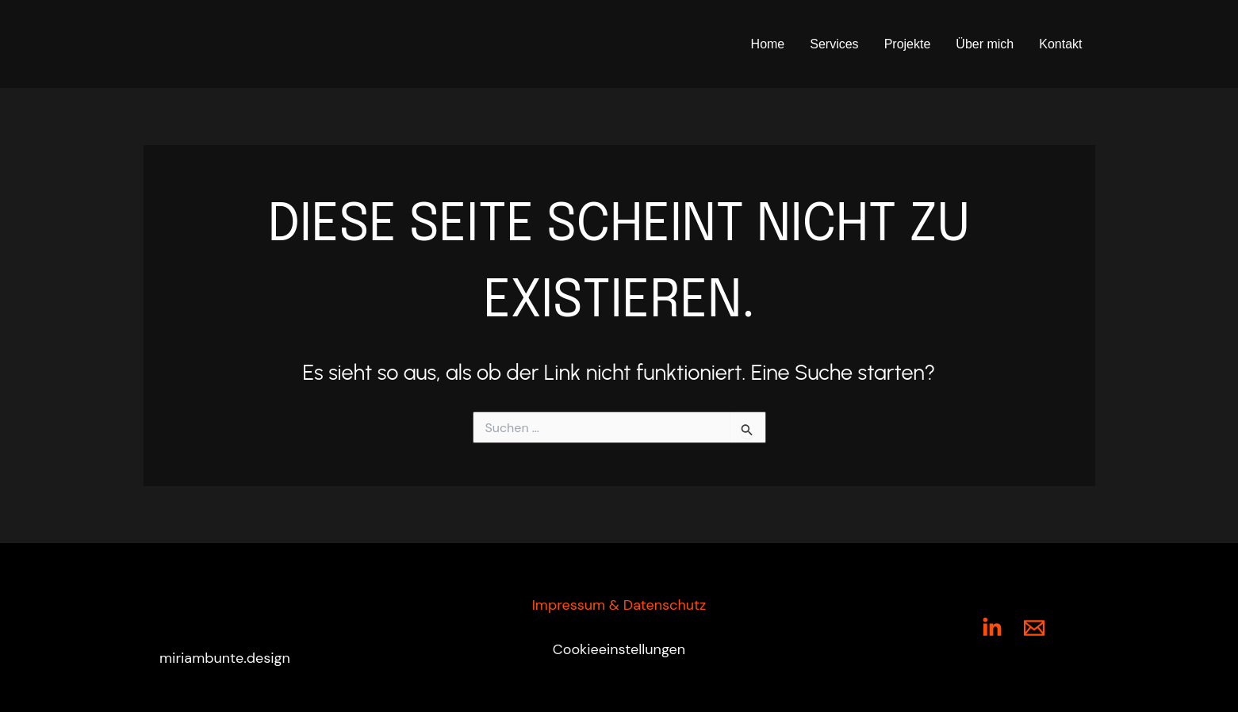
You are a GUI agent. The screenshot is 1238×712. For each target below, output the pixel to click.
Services (834, 44)
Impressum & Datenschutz (619, 604)
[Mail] (1034, 628)
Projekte (907, 44)
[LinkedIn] (992, 628)
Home (768, 44)
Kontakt (1060, 44)
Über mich (985, 44)
